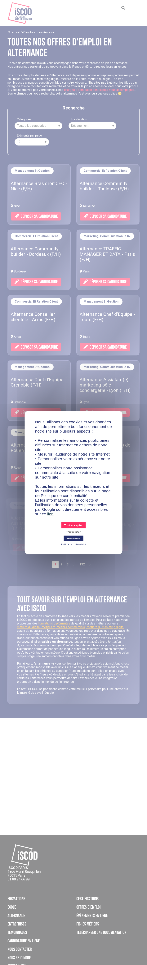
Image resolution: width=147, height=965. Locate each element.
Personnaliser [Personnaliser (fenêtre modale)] (74, 538)
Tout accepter (73, 525)
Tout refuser (73, 531)
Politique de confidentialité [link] (73, 544)
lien (50, 514)
